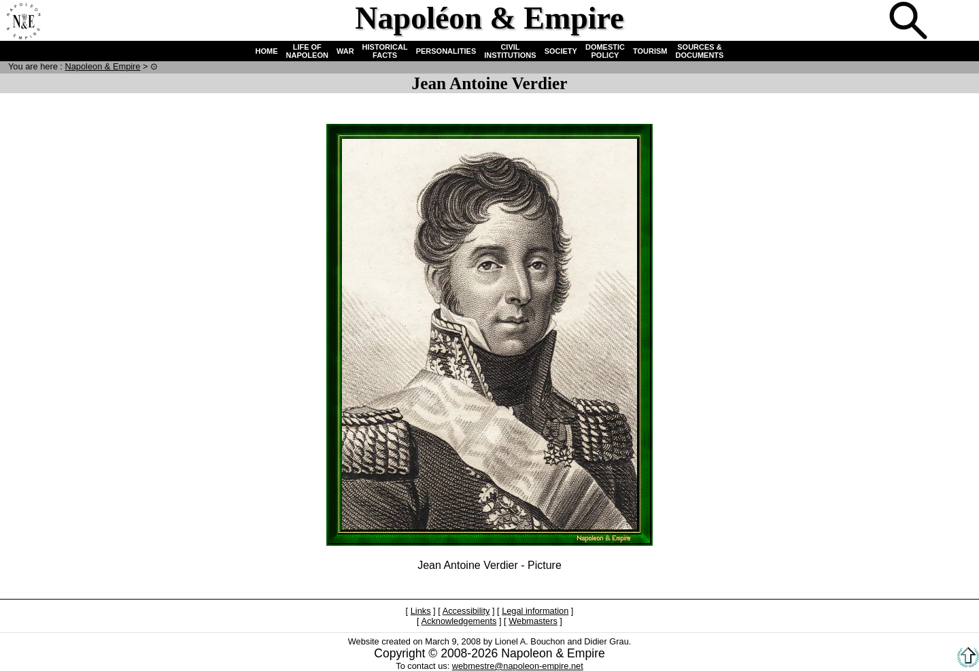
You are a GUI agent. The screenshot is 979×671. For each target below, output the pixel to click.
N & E (102, 66)
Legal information (535, 611)
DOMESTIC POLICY (605, 51)
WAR (345, 51)
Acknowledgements (458, 621)
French (954, 21)
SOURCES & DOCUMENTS (700, 51)
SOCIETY (561, 51)
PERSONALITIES (446, 51)
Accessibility (466, 611)
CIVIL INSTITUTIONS (510, 51)
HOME (267, 51)
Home (23, 21)
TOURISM (650, 51)
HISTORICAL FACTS (385, 51)
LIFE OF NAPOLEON (307, 51)
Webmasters (533, 621)
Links (421, 611)
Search (909, 21)
